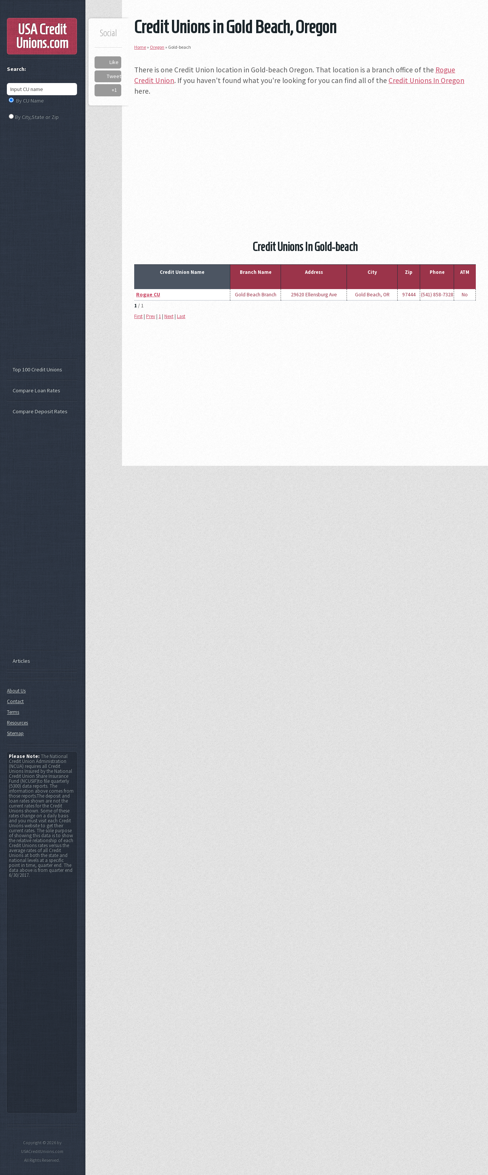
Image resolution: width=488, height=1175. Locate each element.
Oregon (157, 47)
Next (168, 316)
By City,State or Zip (37, 117)
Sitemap (15, 733)
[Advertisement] (305, 157)
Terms (13, 712)
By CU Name (30, 100)
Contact (15, 701)
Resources (17, 722)
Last (181, 316)
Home (140, 47)
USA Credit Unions (42, 36)
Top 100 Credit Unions (37, 369)
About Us (16, 690)
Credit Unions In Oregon (426, 80)
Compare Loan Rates (36, 390)
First (138, 316)
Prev (150, 316)
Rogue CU (148, 294)
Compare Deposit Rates (40, 411)
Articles (21, 660)
